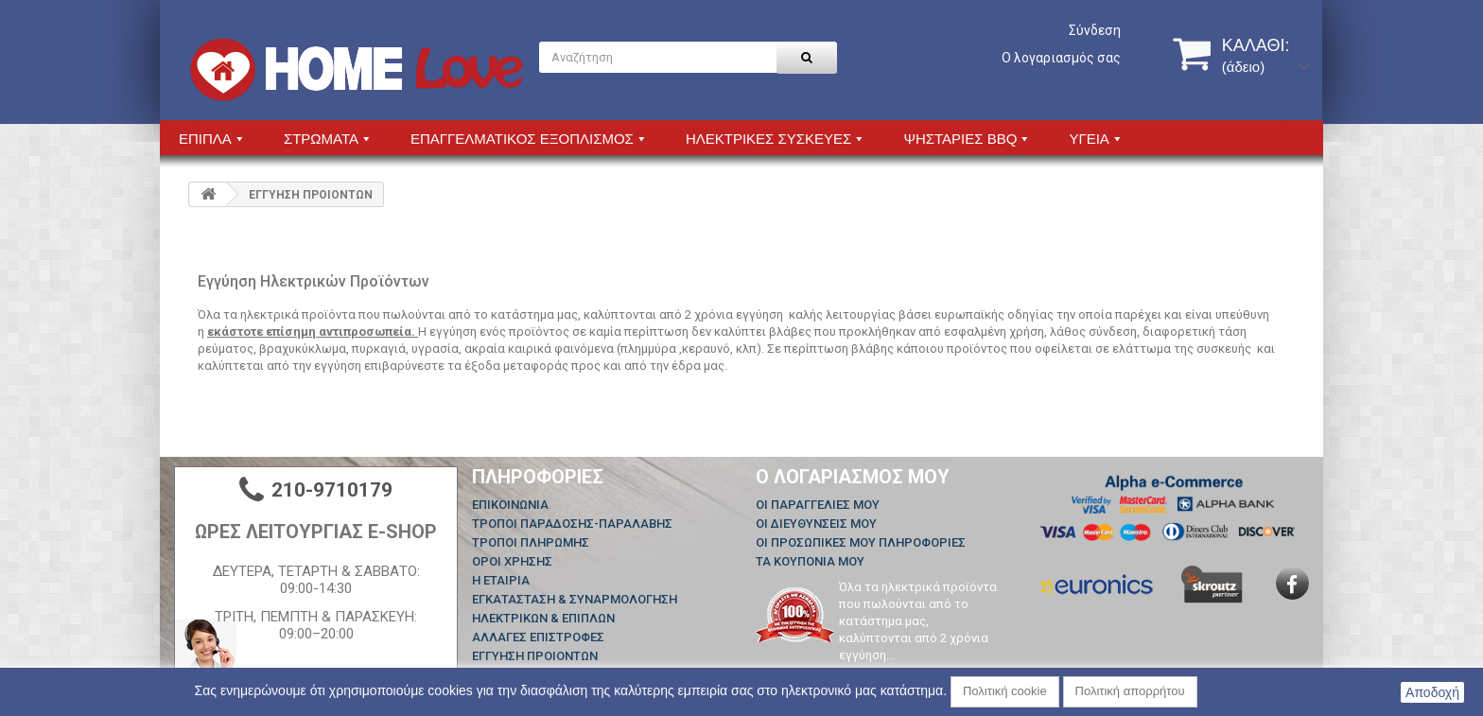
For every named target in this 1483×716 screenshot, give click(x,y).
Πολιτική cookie (1005, 691)
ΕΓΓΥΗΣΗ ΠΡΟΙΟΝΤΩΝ (535, 656)
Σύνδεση (1095, 30)
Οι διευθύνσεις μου (816, 523)
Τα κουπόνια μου (810, 561)
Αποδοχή (1432, 692)
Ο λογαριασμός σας (1061, 57)
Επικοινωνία (510, 505)
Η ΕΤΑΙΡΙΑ (501, 580)
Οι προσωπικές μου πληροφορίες (861, 542)
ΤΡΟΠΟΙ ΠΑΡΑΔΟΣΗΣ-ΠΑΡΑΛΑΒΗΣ (572, 523)
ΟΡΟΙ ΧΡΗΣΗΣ (512, 561)
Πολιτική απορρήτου (1130, 691)
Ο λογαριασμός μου (853, 476)
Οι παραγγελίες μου (818, 505)
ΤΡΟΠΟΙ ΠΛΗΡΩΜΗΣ (530, 542)
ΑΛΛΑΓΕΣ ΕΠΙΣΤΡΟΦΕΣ (538, 637)
